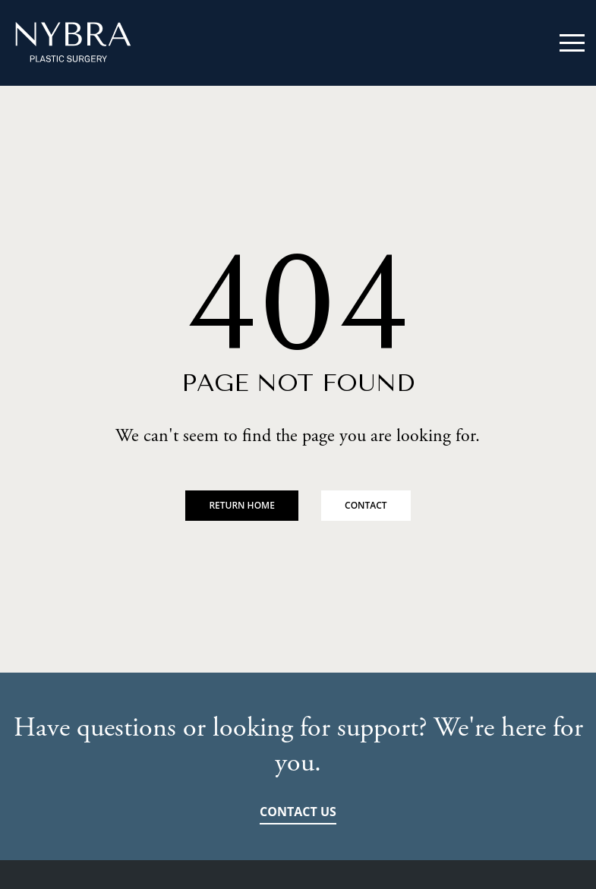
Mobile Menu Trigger (572, 43)
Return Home (241, 505)
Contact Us (298, 811)
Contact (366, 505)
